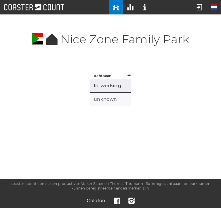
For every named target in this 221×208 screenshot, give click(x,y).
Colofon (96, 200)
